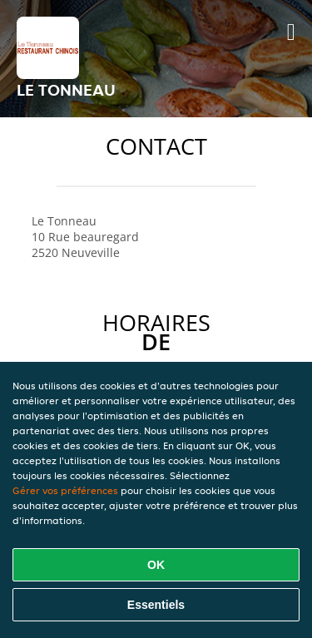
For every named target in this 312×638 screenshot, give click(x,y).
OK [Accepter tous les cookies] (156, 564)
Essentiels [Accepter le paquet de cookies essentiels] (156, 604)
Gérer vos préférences (65, 490)
